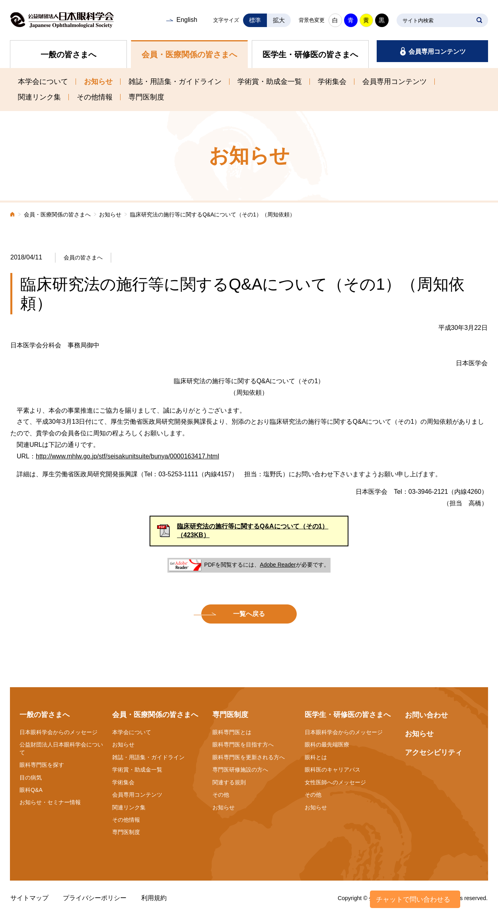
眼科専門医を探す (41, 765)
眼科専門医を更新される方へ (248, 757)
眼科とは (316, 757)
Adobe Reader (278, 564)
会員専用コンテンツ (437, 51)
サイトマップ (29, 898)
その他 (220, 794)
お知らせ (98, 82)
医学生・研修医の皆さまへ (310, 54)
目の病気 (30, 777)
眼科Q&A (31, 790)
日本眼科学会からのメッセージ (58, 732)
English (186, 19)
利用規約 (154, 898)
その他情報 (95, 97)
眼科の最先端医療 (327, 744)
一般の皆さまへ (68, 54)
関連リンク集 (39, 97)
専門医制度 (146, 97)
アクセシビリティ (433, 752)
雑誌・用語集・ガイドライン (175, 82)
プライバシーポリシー (94, 898)
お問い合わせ (426, 715)
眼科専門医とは (231, 732)
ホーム (12, 215)
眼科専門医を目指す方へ (243, 744)
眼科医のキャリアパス (332, 769)
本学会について (43, 82)
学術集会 (332, 82)
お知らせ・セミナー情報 (50, 802)
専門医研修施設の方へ (240, 769)
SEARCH (479, 20)
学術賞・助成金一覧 (269, 82)
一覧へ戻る (249, 613)
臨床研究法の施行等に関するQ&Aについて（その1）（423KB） (252, 530)
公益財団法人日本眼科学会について (61, 748)
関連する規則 (229, 782)
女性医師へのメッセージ (335, 782)
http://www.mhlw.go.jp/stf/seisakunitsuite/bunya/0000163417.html (127, 456)
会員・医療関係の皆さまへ (189, 54)
